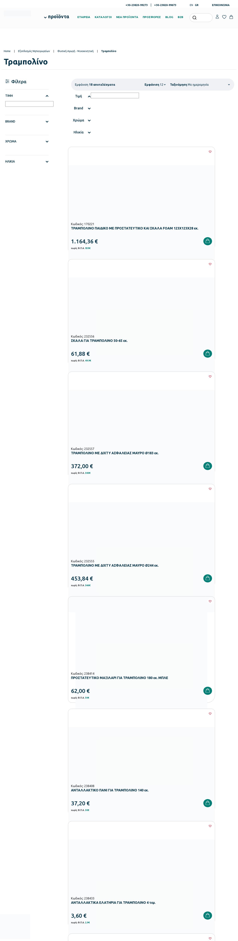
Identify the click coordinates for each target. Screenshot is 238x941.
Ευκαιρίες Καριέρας (132, 859)
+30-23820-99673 (165, 5)
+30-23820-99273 (137, 5)
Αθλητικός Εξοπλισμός (94, 887)
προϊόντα (58, 16)
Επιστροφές (167, 853)
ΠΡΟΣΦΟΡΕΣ (152, 17)
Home (7, 51)
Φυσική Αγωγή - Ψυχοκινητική (75, 51)
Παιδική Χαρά (89, 881)
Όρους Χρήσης (191, 774)
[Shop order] (208, 84)
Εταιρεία (126, 835)
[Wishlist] (116, 151)
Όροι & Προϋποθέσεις (172, 859)
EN (191, 5)
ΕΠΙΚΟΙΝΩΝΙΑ (221, 5)
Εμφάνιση (152, 84)
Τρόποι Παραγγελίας (171, 835)
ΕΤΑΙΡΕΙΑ (83, 17)
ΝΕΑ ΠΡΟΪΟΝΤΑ (127, 17)
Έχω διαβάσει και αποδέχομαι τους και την (177, 776)
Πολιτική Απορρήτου (172, 865)
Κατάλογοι (127, 847)
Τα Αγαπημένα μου (210, 841)
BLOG (169, 17)
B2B (180, 17)
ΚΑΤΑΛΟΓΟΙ (103, 17)
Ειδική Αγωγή (89, 894)
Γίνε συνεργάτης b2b (132, 865)
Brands (125, 853)
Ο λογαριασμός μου (210, 835)
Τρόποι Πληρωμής (170, 841)
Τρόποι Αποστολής (171, 847)
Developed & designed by (119, 936)
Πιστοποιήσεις (129, 841)
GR (196, 5)
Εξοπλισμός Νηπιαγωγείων (34, 51)
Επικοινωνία (206, 847)
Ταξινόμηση (178, 84)
